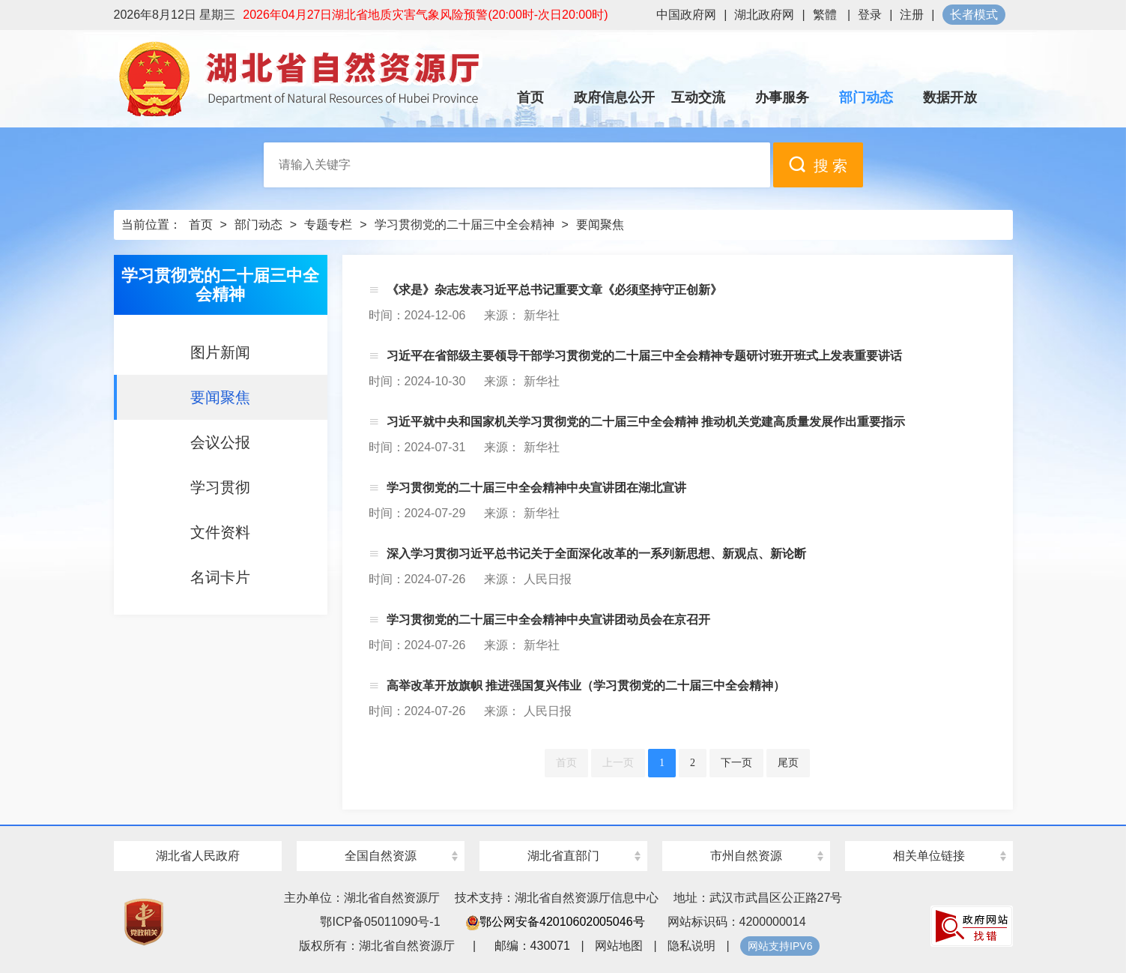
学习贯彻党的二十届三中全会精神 (464, 224)
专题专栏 (328, 224)
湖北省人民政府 (198, 855)
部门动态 (258, 224)
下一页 (736, 762)
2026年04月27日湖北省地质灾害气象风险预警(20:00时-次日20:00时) (425, 14)
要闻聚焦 (600, 224)
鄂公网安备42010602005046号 (555, 921)
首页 (201, 224)
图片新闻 (220, 352)
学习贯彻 (220, 487)
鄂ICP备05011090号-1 (380, 921)
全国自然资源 (381, 855)
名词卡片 (220, 577)
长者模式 (974, 14)
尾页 (788, 762)
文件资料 (220, 532)
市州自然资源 (746, 855)
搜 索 (818, 164)
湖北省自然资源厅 (301, 78)
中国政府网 (686, 14)
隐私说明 (691, 945)
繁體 (825, 14)
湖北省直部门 (563, 855)
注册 (912, 14)
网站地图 (619, 945)
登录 (870, 14)
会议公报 (220, 442)
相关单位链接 (929, 855)
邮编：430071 (532, 945)
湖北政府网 (764, 14)
